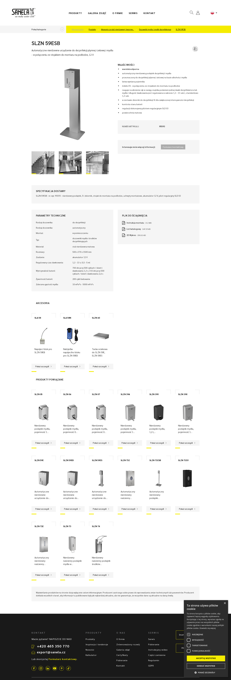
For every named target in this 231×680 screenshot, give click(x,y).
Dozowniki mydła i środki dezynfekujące (155, 29)
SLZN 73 (67, 526)
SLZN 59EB (68, 460)
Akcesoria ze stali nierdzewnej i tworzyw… (117, 29)
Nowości (90, 649)
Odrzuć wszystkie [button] (206, 666)
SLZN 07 (96, 394)
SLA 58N (67, 317)
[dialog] (206, 638)
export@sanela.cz (51, 652)
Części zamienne (157, 655)
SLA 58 (37, 317)
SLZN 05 (38, 394)
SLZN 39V (154, 394)
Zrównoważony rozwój (128, 644)
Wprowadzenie (78, 29)
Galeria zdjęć (97, 13)
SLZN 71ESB (155, 460)
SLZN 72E (39, 526)
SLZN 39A (125, 394)
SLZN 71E (125, 460)
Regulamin (153, 660)
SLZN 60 (96, 317)
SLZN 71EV (183, 460)
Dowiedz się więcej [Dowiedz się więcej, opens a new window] (207, 628)
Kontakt (149, 13)
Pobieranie (122, 660)
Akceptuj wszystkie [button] (206, 658)
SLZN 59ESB (181, 29)
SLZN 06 (67, 394)
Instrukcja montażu (135, 222)
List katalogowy (134, 229)
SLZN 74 (96, 526)
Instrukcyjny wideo (158, 649)
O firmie (117, 13)
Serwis (133, 13)
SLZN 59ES (97, 460)
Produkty (75, 13)
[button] (206, 672)
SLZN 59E (39, 460)
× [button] (225, 603)
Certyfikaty (122, 655)
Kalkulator (91, 655)
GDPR (151, 665)
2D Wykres (131, 235)
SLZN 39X (182, 394)
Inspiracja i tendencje (97, 644)
